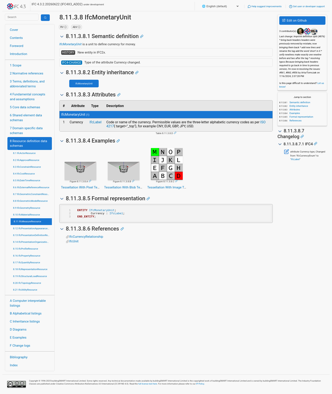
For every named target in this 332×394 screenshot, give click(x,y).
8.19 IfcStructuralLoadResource (30, 276)
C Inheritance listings (25, 321)
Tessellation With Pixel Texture (83, 187)
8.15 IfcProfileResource (25, 248)
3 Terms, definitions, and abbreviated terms (27, 84)
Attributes (294, 109)
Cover (14, 30)
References (295, 120)
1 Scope (16, 65)
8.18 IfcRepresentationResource (30, 269)
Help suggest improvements (265, 6)
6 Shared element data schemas (26, 117)
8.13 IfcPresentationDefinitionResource (32, 235)
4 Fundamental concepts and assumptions (27, 96)
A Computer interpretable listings (28, 303)
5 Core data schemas (25, 107)
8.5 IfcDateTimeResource (26, 180)
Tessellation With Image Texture (170, 187)
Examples (294, 113)
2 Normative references (26, 73)
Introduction (18, 54)
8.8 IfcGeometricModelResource (30, 200)
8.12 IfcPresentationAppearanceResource (32, 228)
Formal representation (301, 116)
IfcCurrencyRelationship (86, 238)
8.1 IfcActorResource (24, 153)
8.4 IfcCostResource (24, 173)
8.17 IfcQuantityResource (26, 262)
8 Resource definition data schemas (28, 143)
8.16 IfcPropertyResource (26, 255)
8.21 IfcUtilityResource (25, 289)
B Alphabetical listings (26, 313)
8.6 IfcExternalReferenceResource (31, 187)
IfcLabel (96, 122)
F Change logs (20, 345)
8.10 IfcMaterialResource (26, 214)
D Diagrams (18, 329)
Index (14, 365)
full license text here (147, 384)
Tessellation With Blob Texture (125, 187)
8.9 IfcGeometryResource (26, 207)
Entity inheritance (298, 105)
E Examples (18, 337)
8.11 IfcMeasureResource (27, 221)
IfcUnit (74, 243)
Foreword (17, 46)
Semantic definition (299, 102)
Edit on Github (294, 20)
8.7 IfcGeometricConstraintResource (32, 194)
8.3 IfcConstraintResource (27, 166)
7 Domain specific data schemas (26, 130)
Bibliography (19, 357)
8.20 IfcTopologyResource (27, 282)
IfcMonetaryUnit (70, 44)
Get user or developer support (307, 6)
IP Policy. (200, 384)
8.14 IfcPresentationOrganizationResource (32, 241)
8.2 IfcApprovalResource (26, 160)
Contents (16, 38)
